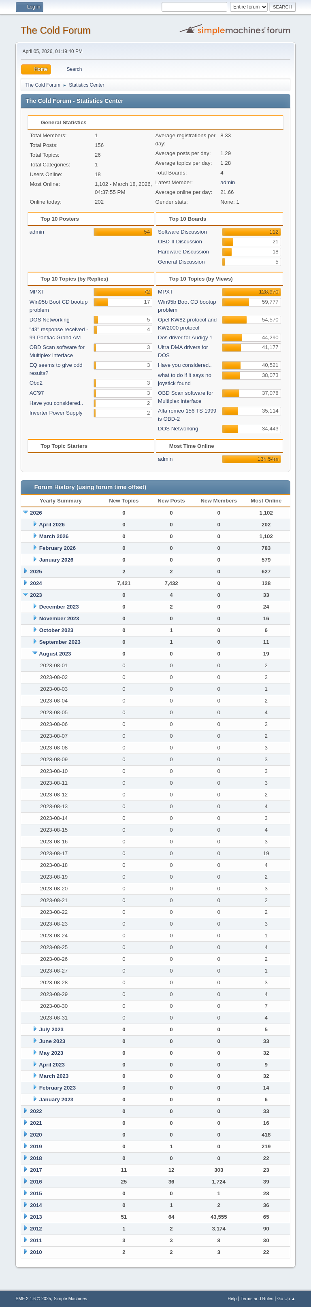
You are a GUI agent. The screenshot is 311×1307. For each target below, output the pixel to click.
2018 (36, 1158)
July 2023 (51, 1029)
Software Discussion (182, 232)
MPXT (37, 292)
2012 (36, 1229)
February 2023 (57, 1088)
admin (227, 182)
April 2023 (52, 1065)
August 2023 (55, 654)
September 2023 (60, 642)
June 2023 (52, 1041)
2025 (36, 571)
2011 (36, 1240)
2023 (36, 595)
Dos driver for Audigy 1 (185, 337)
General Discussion (181, 262)
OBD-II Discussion (180, 241)
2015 (36, 1193)
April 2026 (52, 525)
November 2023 (59, 618)
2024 (36, 583)
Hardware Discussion (183, 252)
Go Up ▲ (286, 1298)
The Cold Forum (55, 30)
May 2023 (51, 1053)
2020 (36, 1135)
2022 (36, 1111)
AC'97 (37, 393)
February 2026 (57, 548)
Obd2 (36, 383)
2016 (36, 1182)
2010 (36, 1252)
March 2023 (54, 1076)
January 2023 (56, 1099)
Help (232, 1298)
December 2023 (59, 607)
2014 (36, 1205)
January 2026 (56, 560)
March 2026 (54, 536)
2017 (36, 1170)
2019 (36, 1146)
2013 (36, 1217)
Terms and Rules (257, 1298)
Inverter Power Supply (56, 413)
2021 (36, 1123)
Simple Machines (70, 1298)
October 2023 (56, 630)
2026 (36, 513)
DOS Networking (50, 320)
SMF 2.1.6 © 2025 (33, 1298)
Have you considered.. (56, 403)
